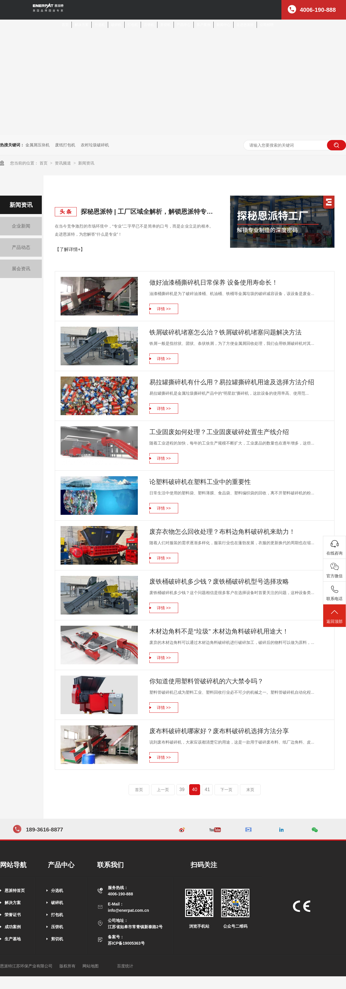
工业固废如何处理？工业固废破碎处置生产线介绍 (219, 432)
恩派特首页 (15, 890)
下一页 (226, 789)
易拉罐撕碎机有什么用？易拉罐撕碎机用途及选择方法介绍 (231, 382)
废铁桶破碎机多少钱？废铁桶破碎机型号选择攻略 (219, 581)
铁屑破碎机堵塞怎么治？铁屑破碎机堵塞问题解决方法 (225, 332)
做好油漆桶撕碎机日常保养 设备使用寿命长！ (213, 282)
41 (207, 789)
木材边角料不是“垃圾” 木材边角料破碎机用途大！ (219, 631)
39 (182, 789)
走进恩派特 (245, 25)
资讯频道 (63, 163)
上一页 (163, 789)
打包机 (132, 25)
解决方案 (82, 25)
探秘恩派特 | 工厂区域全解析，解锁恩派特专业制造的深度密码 (147, 211)
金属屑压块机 (37, 145)
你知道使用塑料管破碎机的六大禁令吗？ (206, 681)
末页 (250, 789)
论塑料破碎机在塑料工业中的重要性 (200, 481)
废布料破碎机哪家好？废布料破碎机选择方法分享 (219, 731)
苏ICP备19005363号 (126, 943)
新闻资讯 (86, 163)
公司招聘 (267, 25)
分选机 (100, 25)
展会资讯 (21, 268)
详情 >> (164, 309)
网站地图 (90, 966)
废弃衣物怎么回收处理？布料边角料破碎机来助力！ (222, 531)
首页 (65, 25)
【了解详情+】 (70, 249)
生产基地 (13, 939)
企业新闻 (21, 226)
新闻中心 (223, 25)
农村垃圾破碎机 (95, 145)
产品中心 (184, 25)
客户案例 (203, 25)
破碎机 (116, 25)
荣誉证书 (13, 914)
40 (194, 789)
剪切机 (165, 25)
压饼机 (149, 25)
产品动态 (21, 247)
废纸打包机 (65, 145)
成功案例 (13, 926)
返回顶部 (334, 616)
